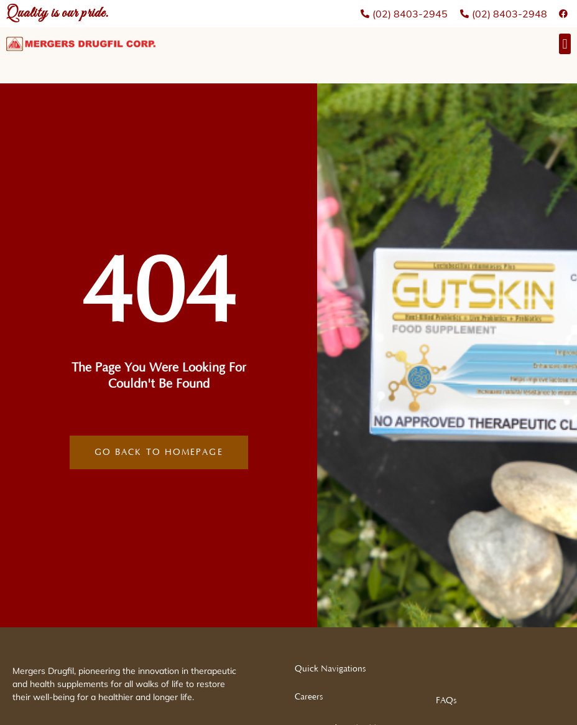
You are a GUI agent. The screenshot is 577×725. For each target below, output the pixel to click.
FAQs (446, 701)
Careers (309, 697)
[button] (565, 44)
